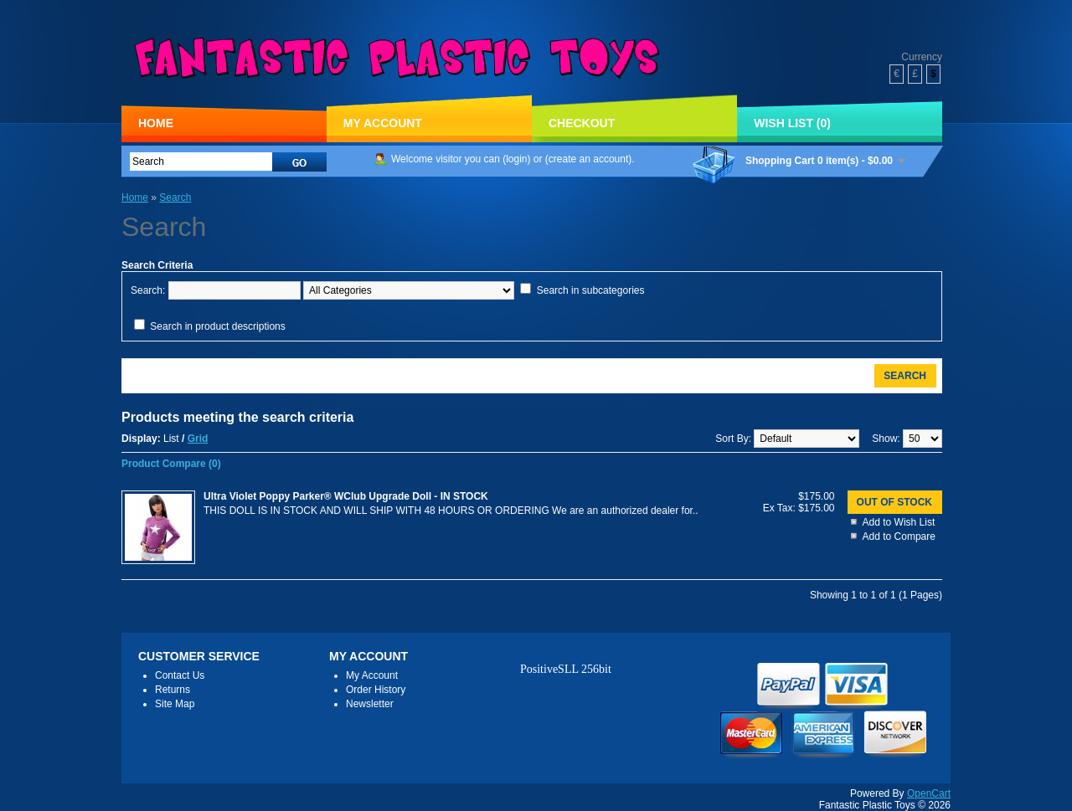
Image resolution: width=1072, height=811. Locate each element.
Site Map (174, 704)
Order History (375, 690)
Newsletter (370, 704)
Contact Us (179, 675)
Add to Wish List (899, 522)
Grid (198, 438)
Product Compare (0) (171, 464)
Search (175, 197)
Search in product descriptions (217, 326)
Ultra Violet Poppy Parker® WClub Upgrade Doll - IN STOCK (346, 496)
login (516, 159)
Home (155, 123)
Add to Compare (899, 536)
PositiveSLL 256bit (565, 669)
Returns (172, 690)
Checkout (582, 123)
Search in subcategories (591, 290)
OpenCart (929, 793)
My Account (382, 123)
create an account (588, 159)
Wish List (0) (792, 123)
